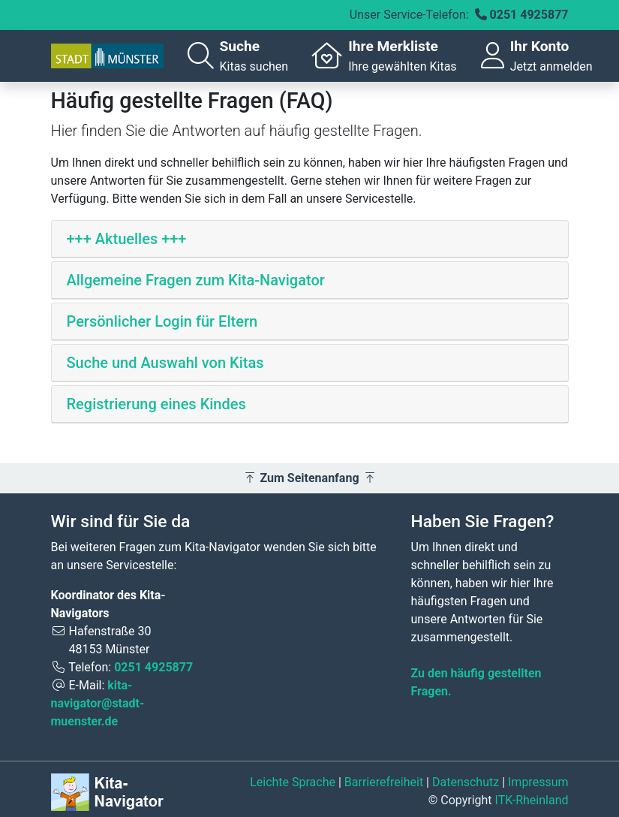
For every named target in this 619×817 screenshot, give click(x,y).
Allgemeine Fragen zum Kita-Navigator (196, 280)
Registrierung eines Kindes (156, 404)
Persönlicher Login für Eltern (162, 321)
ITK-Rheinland (532, 800)
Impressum (538, 782)
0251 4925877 (529, 15)
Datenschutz (465, 782)
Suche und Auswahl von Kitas (165, 363)
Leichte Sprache (292, 782)
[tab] (310, 239)
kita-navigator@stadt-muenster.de (98, 703)
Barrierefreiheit (383, 782)
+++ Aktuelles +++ (127, 239)
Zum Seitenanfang (309, 478)
